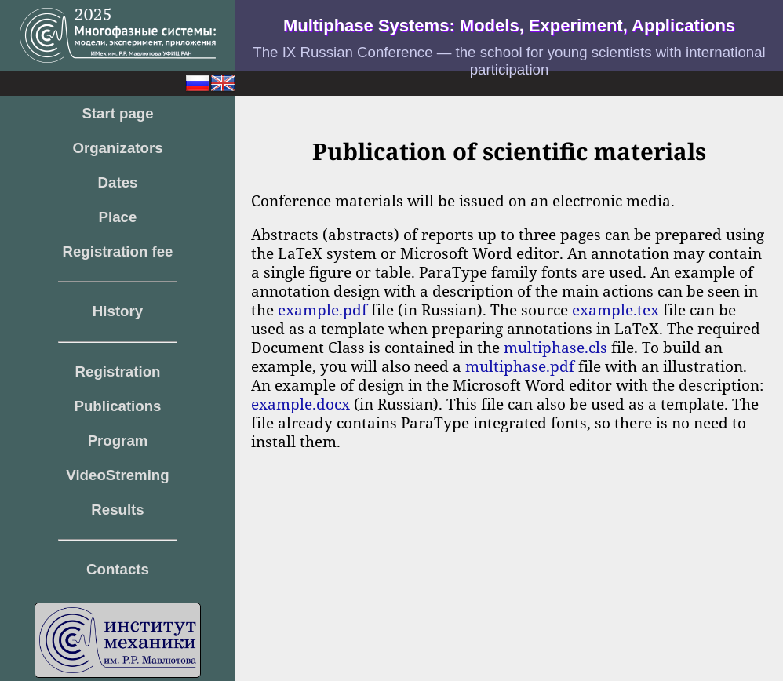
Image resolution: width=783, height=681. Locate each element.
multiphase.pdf (519, 366)
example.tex (615, 309)
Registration (118, 371)
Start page (117, 113)
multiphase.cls (555, 347)
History (118, 311)
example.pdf (322, 309)
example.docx (300, 403)
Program (118, 440)
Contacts (117, 569)
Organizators (117, 148)
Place (118, 217)
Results (117, 509)
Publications (118, 406)
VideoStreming (117, 475)
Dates (118, 182)
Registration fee (118, 251)
